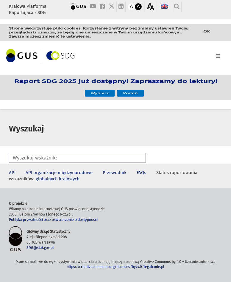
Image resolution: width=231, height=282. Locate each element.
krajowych (69, 179)
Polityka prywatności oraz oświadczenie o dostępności (53, 220)
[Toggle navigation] (115, 55)
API (12, 172)
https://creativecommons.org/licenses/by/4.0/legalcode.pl (115, 267)
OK (206, 31)
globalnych (47, 179)
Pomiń (130, 91)
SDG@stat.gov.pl (40, 248)
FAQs (141, 172)
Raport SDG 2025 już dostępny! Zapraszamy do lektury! (115, 83)
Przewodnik (115, 172)
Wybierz (100, 91)
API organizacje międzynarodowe (59, 172)
